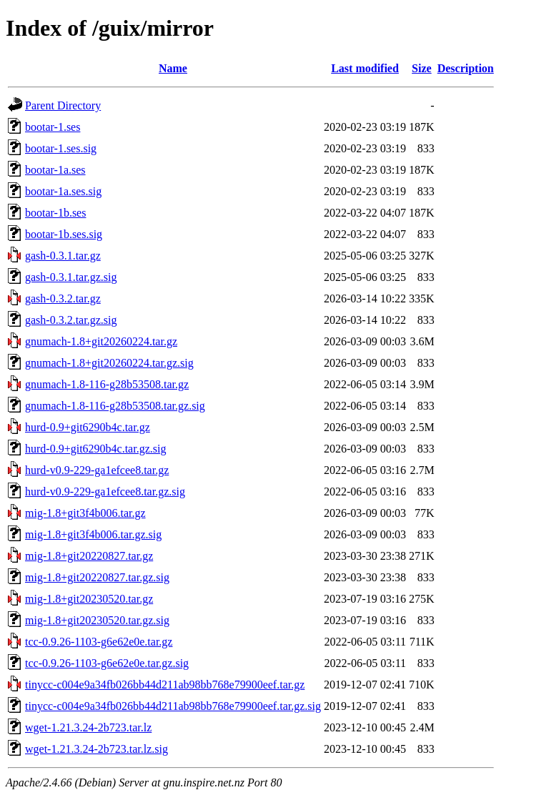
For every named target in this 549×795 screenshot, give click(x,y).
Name (173, 68)
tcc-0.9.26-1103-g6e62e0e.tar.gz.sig (107, 663)
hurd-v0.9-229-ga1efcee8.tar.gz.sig (105, 491)
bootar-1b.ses (55, 213)
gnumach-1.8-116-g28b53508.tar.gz (107, 384)
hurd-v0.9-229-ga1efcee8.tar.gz (97, 470)
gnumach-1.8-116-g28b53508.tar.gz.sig (115, 406)
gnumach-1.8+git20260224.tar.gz (101, 341)
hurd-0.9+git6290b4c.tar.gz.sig (95, 449)
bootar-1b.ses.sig (63, 234)
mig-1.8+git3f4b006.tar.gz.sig (93, 534)
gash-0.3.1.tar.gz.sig (71, 277)
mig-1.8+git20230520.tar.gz (89, 599)
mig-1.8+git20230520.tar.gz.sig (97, 620)
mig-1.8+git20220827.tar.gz (89, 556)
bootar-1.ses (52, 127)
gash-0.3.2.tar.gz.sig (71, 320)
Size (422, 68)
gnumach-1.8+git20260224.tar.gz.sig (109, 363)
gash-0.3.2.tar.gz (63, 298)
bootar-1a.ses (55, 170)
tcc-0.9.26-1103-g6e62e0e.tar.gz (98, 642)
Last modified (365, 68)
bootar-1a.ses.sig (63, 191)
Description (465, 68)
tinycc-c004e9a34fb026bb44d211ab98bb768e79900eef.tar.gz (165, 684)
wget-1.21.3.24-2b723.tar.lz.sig (96, 749)
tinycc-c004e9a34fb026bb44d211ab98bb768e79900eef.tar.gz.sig (173, 706)
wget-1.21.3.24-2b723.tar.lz (88, 727)
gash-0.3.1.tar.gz (63, 256)
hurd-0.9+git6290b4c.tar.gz (87, 427)
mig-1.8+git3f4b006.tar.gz (85, 513)
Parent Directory (63, 105)
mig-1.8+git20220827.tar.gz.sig (97, 577)
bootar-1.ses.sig (61, 148)
